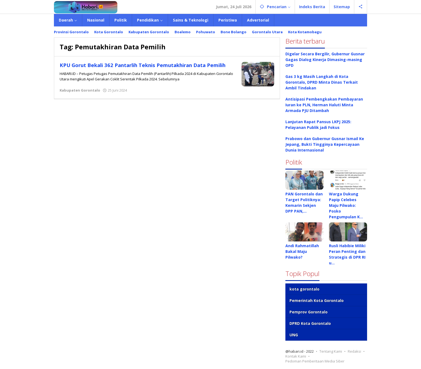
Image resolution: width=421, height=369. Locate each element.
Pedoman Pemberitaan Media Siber (314, 361)
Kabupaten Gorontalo (80, 92)
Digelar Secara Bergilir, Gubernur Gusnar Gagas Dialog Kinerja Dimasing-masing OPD (325, 59)
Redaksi (354, 351)
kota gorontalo (304, 289)
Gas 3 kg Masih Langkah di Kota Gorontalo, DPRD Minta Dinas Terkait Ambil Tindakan (321, 82)
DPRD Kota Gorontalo (310, 323)
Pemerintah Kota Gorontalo (316, 300)
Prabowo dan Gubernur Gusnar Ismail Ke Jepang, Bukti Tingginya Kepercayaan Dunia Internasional (324, 144)
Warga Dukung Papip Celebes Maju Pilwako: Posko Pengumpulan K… (346, 205)
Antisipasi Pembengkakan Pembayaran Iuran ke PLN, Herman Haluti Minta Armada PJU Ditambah (324, 104)
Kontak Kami (295, 356)
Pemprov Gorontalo (308, 311)
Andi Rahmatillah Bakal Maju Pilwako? (302, 251)
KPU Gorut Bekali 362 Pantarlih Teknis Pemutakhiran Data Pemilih (143, 68)
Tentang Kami (330, 351)
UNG (293, 334)
